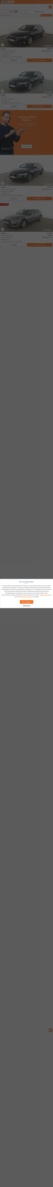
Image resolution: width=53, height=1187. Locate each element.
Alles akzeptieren (26, 602)
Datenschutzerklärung (46, 595)
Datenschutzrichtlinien (26, 596)
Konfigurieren (26, 605)
